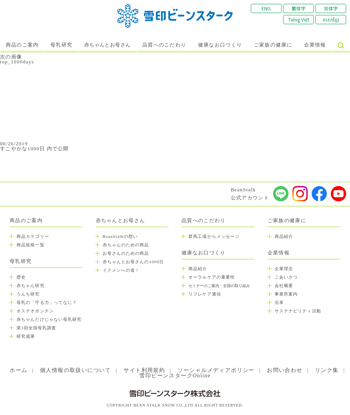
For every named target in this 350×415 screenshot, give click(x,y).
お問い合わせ (284, 370)
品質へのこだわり (164, 45)
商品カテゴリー (33, 236)
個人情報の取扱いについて (75, 370)
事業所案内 (286, 294)
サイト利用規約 (144, 370)
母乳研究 (61, 45)
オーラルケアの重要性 (211, 277)
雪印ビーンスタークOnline (174, 375)
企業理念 (284, 268)
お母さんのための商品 (126, 253)
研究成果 (26, 336)
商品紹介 (197, 268)
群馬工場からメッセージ (214, 236)
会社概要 (284, 285)
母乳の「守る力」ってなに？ (47, 302)
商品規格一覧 (31, 244)
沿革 (279, 302)
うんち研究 (28, 294)
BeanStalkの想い (120, 236)
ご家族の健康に (273, 45)
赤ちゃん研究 (31, 285)
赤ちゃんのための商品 (126, 244)
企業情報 (315, 45)
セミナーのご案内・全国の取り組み (219, 286)
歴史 (21, 277)
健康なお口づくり (220, 45)
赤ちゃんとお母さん (107, 45)
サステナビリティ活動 (298, 311)
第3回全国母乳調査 (36, 327)
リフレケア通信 (204, 294)
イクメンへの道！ (121, 270)
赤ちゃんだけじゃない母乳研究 (49, 319)
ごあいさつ (286, 277)
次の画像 (11, 57)
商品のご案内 (22, 45)
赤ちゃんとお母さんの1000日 (133, 261)
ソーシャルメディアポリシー (216, 370)
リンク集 (327, 370)
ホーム (18, 370)
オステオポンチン (35, 311)
